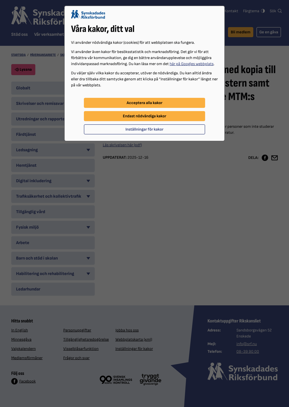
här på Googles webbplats (192, 63)
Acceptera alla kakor (144, 102)
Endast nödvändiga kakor (144, 116)
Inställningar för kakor (144, 129)
